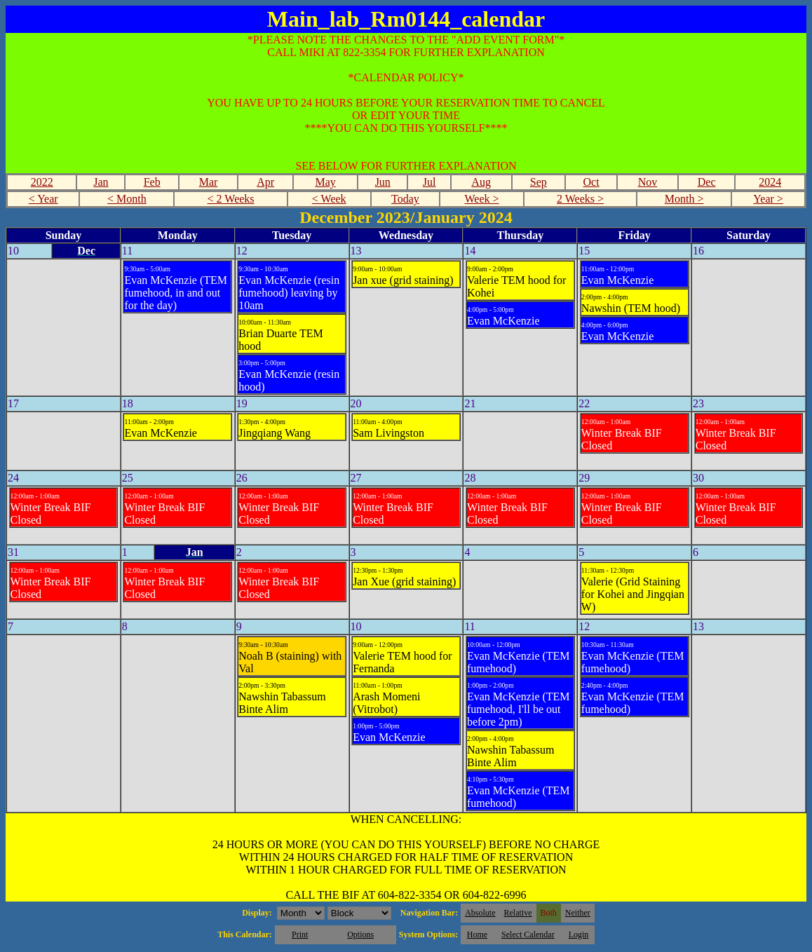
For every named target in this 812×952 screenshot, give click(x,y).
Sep (538, 182)
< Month (127, 199)
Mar (208, 182)
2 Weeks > (580, 199)
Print (300, 934)
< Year (43, 199)
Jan (100, 182)
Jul (429, 182)
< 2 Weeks (231, 199)
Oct (591, 182)
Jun (383, 182)
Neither (577, 913)
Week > (482, 199)
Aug (481, 182)
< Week (329, 199)
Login (579, 934)
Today (405, 199)
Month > (684, 199)
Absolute (480, 913)
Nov (648, 182)
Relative (518, 913)
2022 (42, 182)
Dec (707, 182)
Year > (768, 199)
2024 (770, 182)
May (325, 182)
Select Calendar (528, 934)
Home (477, 934)
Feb (152, 182)
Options (360, 934)
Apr (265, 182)
